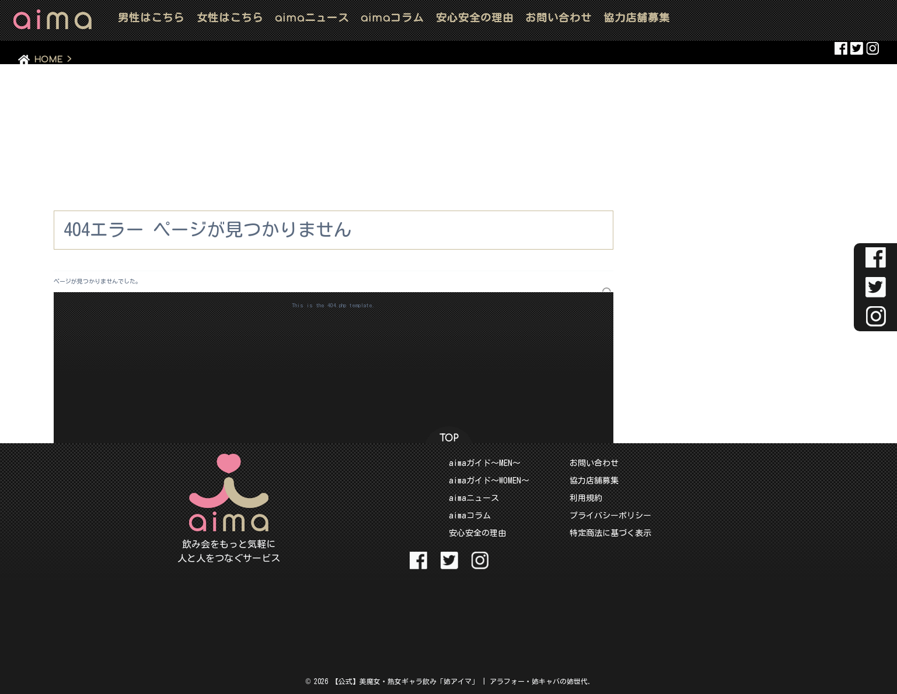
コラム (392, 17)
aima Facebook (841, 48)
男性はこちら (151, 17)
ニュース (312, 17)
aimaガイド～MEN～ (485, 463)
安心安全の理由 (475, 17)
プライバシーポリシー (610, 515)
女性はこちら (230, 17)
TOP (448, 438)
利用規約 (586, 498)
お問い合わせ (558, 17)
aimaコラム (470, 515)
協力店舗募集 (636, 17)
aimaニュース (474, 498)
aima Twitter (856, 48)
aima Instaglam (872, 48)
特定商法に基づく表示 (610, 533)
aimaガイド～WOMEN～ (489, 480)
